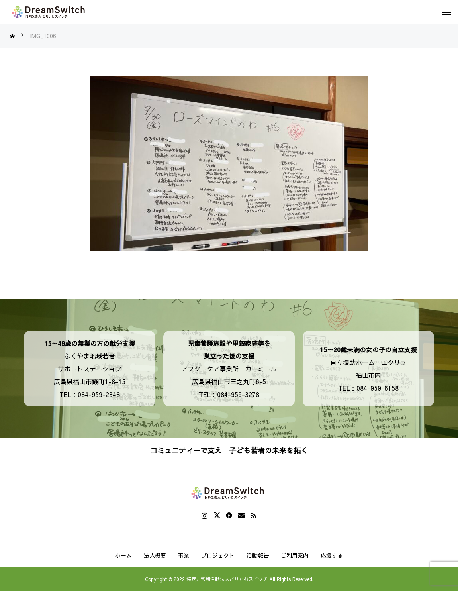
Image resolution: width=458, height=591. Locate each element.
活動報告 (258, 555)
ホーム (123, 555)
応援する (332, 555)
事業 (183, 555)
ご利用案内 (295, 555)
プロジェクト (218, 555)
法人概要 (155, 555)
